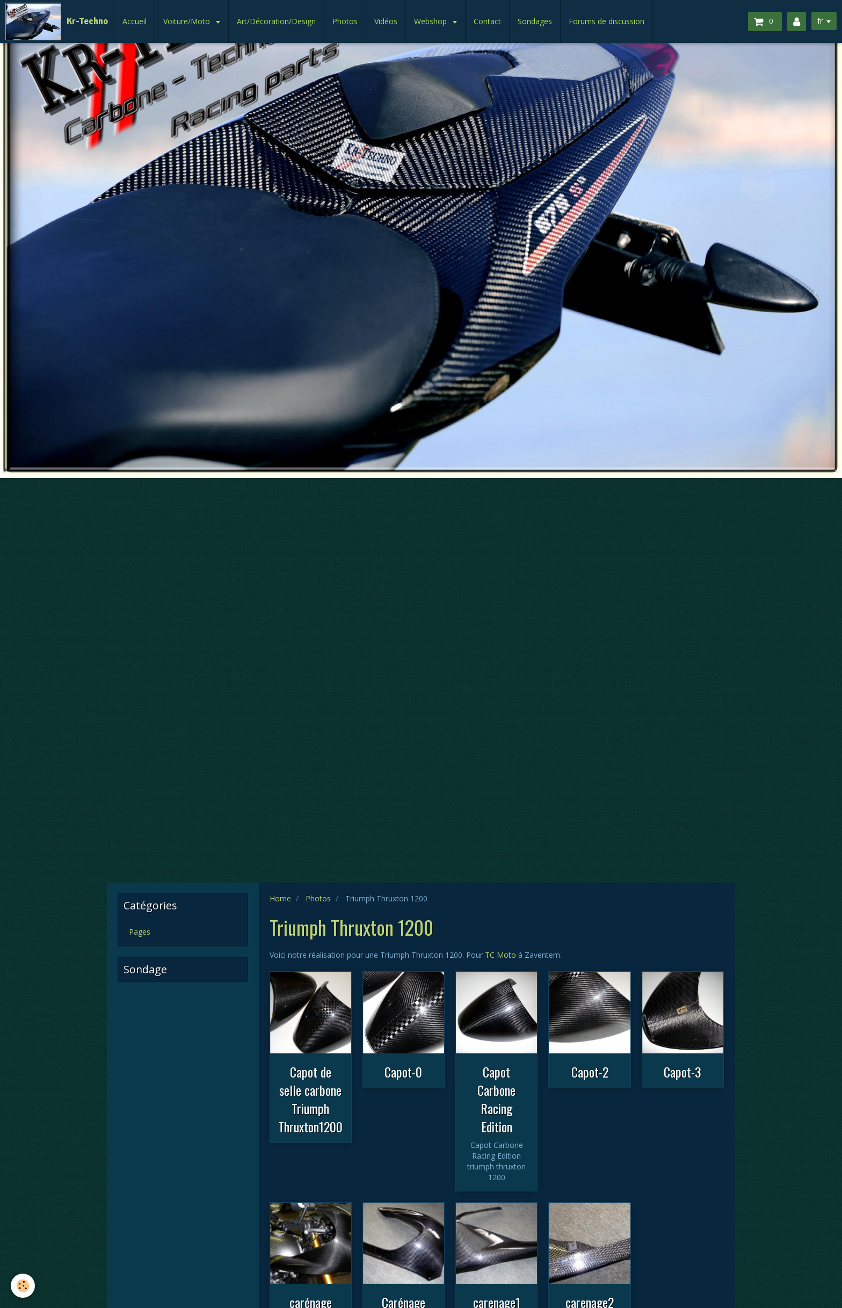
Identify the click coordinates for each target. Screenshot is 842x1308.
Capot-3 (682, 1071)
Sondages (535, 21)
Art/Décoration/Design (276, 21)
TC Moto (500, 955)
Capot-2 (589, 1071)
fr (820, 21)
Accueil (134, 21)
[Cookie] (23, 1286)
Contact (487, 21)
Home (280, 898)
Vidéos (385, 21)
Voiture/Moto (187, 21)
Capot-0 (403, 1071)
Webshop (431, 21)
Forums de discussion (606, 21)
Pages (139, 932)
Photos (345, 21)
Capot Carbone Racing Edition (496, 1099)
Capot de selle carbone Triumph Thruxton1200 (310, 1099)
